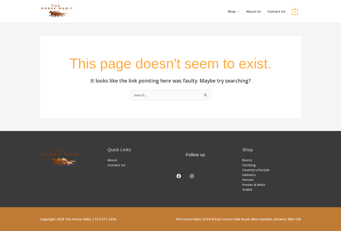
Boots (247, 160)
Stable (247, 189)
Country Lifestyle (256, 170)
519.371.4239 (105, 219)
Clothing (249, 165)
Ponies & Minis (253, 184)
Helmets (249, 175)
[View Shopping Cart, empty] (295, 11)
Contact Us (276, 11)
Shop (232, 11)
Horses (248, 179)
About (112, 160)
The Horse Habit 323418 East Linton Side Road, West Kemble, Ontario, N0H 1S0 (238, 219)
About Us (253, 11)
